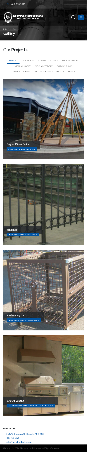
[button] (73, 17)
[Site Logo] (23, 17)
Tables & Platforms (43, 71)
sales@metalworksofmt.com (19, 442)
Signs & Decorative (44, 66)
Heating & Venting (70, 60)
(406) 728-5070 (12, 438)
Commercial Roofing (48, 60)
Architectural (28, 60)
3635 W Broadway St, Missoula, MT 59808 (25, 434)
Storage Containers (21, 71)
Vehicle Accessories (65, 71)
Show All (13, 60)
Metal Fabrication (23, 66)
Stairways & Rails (64, 66)
